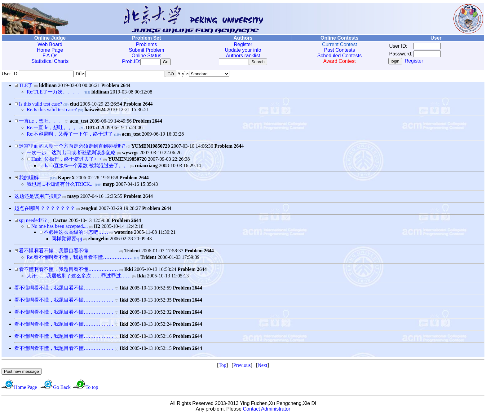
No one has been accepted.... (59, 227)
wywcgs (130, 153)
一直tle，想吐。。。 (41, 122)
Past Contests (339, 50)
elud (74, 105)
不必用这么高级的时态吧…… (76, 233)
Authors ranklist (243, 55)
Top (222, 366)
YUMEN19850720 (150, 147)
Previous (242, 366)
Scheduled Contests (339, 55)
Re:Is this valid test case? (52, 110)
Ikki (128, 270)
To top (92, 388)
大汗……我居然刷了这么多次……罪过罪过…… (79, 277)
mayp (109, 185)
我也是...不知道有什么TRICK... (60, 185)
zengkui (89, 209)
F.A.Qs (49, 55)
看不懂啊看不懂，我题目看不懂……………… (68, 252)
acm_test (79, 122)
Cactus (60, 221)
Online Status (146, 55)
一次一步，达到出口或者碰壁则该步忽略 (71, 153)
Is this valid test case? (40, 105)
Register (243, 44)
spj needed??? (32, 221)
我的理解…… (34, 178)
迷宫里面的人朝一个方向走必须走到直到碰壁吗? (72, 147)
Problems (146, 44)
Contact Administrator (266, 410)
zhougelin (98, 239)
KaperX (66, 178)
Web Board (50, 44)
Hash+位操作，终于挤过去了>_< (66, 160)
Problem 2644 (115, 86)
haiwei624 (94, 110)
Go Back (61, 388)
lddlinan (48, 86)
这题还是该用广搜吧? (37, 197)
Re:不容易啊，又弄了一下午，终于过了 (70, 135)
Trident (132, 252)
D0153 (92, 128)
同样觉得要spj (66, 239)
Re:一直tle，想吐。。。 (52, 128)
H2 (97, 227)
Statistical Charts (49, 61)
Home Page (50, 50)
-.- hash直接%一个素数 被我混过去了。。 (84, 166)
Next (262, 366)
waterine (123, 233)
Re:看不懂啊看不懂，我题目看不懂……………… (80, 258)
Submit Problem (146, 50)
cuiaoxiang (146, 166)
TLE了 (26, 86)
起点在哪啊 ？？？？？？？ (44, 209)
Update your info (243, 50)
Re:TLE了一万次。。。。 (54, 93)
